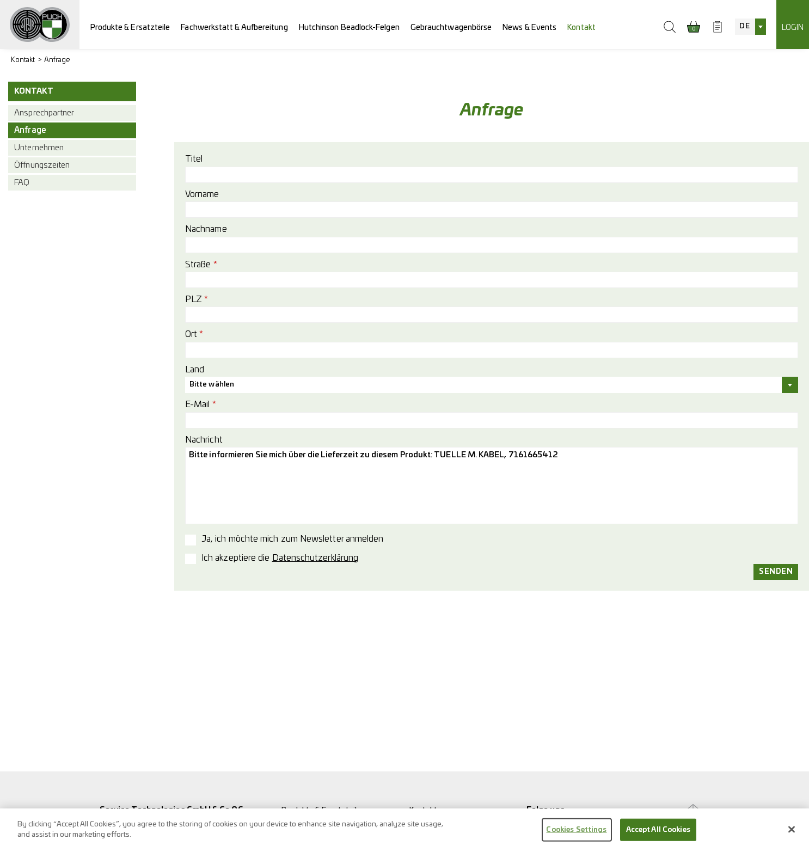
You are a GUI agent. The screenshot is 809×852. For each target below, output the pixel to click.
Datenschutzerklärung (315, 558)
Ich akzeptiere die (279, 558)
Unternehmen (39, 148)
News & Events (529, 27)
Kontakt (581, 27)
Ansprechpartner (44, 113)
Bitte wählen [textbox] (211, 384)
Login (793, 27)
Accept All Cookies (658, 833)
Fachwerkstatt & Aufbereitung (234, 27)
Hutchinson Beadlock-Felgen (349, 27)
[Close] (792, 833)
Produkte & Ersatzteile (130, 27)
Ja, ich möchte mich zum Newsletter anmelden (292, 539)
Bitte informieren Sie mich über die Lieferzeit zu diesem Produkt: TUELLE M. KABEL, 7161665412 (491, 485)
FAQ (21, 183)
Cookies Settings (576, 833)
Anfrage (57, 60)
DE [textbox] (744, 26)
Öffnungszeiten (42, 165)
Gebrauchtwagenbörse (451, 27)
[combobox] (750, 27)
